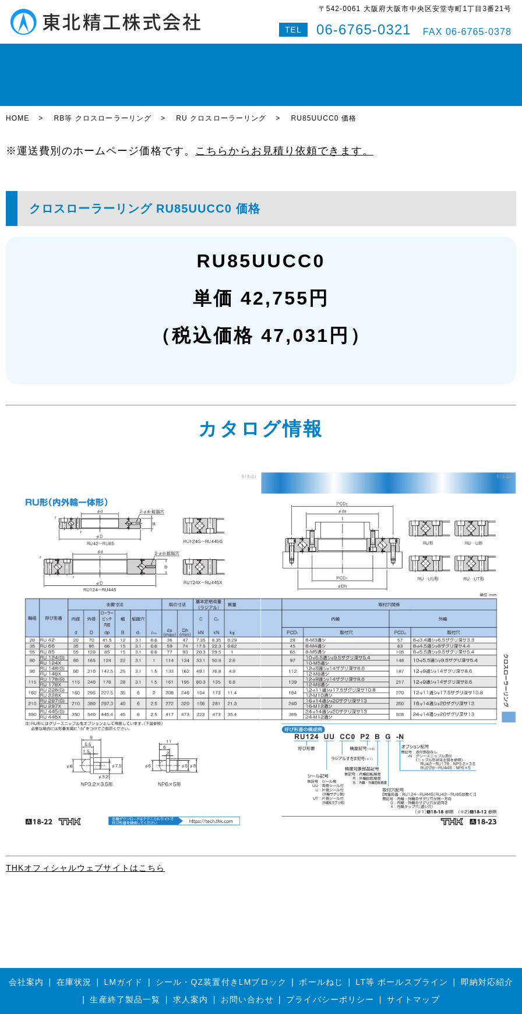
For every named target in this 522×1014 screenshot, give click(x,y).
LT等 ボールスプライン (402, 942)
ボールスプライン (227, 54)
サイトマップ (413, 959)
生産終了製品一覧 (125, 959)
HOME (27, 54)
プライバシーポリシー (330, 959)
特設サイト (486, 54)
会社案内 (349, 54)
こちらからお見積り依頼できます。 (284, 111)
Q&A (446, 54)
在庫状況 (67, 54)
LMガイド (112, 54)
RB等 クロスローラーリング (102, 79)
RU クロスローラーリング (221, 79)
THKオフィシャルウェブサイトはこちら (85, 828)
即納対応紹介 (297, 54)
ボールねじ (162, 54)
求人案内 (190, 959)
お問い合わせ (401, 54)
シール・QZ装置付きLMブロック (221, 942)
